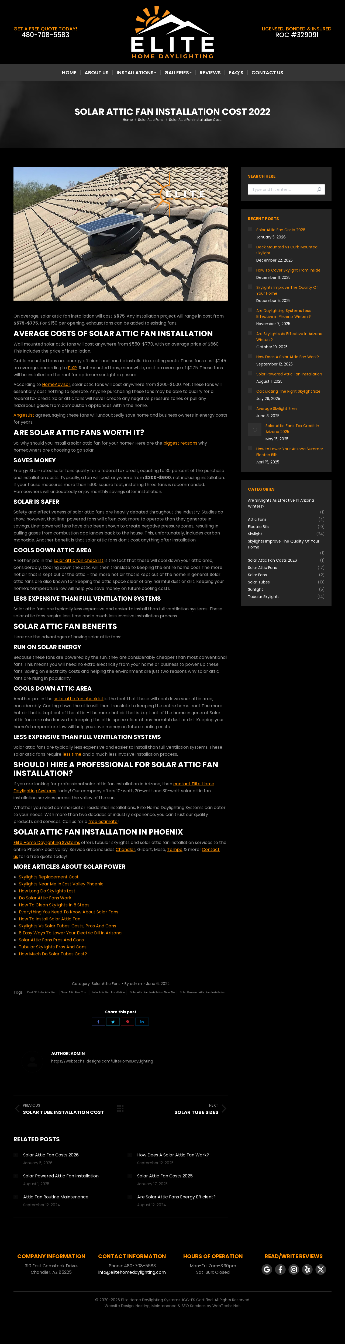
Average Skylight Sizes (277, 408)
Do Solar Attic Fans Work (45, 898)
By (133, 983)
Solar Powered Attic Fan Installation (202, 992)
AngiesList (23, 415)
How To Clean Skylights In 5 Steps (54, 905)
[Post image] (15, 1155)
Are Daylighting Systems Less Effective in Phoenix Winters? (283, 313)
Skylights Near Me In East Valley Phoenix (61, 884)
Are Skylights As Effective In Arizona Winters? (289, 336)
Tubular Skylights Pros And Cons (53, 947)
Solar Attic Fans (106, 983)
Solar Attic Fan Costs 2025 (165, 1176)
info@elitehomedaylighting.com (132, 1272)
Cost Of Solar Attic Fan (41, 992)
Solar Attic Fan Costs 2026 (51, 1155)
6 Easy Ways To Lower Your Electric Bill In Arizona (70, 933)
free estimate (103, 821)
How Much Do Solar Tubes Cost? (53, 954)
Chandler (125, 849)
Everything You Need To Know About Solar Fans (68, 912)
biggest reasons (180, 443)
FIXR (72, 368)
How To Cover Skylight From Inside (288, 270)
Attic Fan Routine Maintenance (55, 1197)
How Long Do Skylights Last (47, 891)
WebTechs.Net (226, 1305)
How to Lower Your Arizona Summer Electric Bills (289, 452)
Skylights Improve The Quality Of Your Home (287, 290)
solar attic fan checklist (79, 560)
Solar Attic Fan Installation (108, 992)
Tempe (174, 849)
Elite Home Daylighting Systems (46, 842)
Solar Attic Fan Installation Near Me (152, 992)
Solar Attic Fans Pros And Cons (51, 940)
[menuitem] (69, 73)
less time (72, 754)
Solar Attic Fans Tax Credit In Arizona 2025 (292, 428)
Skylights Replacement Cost (49, 877)
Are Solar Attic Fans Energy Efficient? (176, 1197)
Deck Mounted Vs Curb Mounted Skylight (287, 250)
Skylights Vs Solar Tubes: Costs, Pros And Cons (67, 926)
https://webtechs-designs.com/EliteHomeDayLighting (102, 1061)
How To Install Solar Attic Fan (49, 919)
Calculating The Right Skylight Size (288, 391)
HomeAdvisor (56, 384)
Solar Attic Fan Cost (74, 992)
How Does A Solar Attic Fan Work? (173, 1155)
